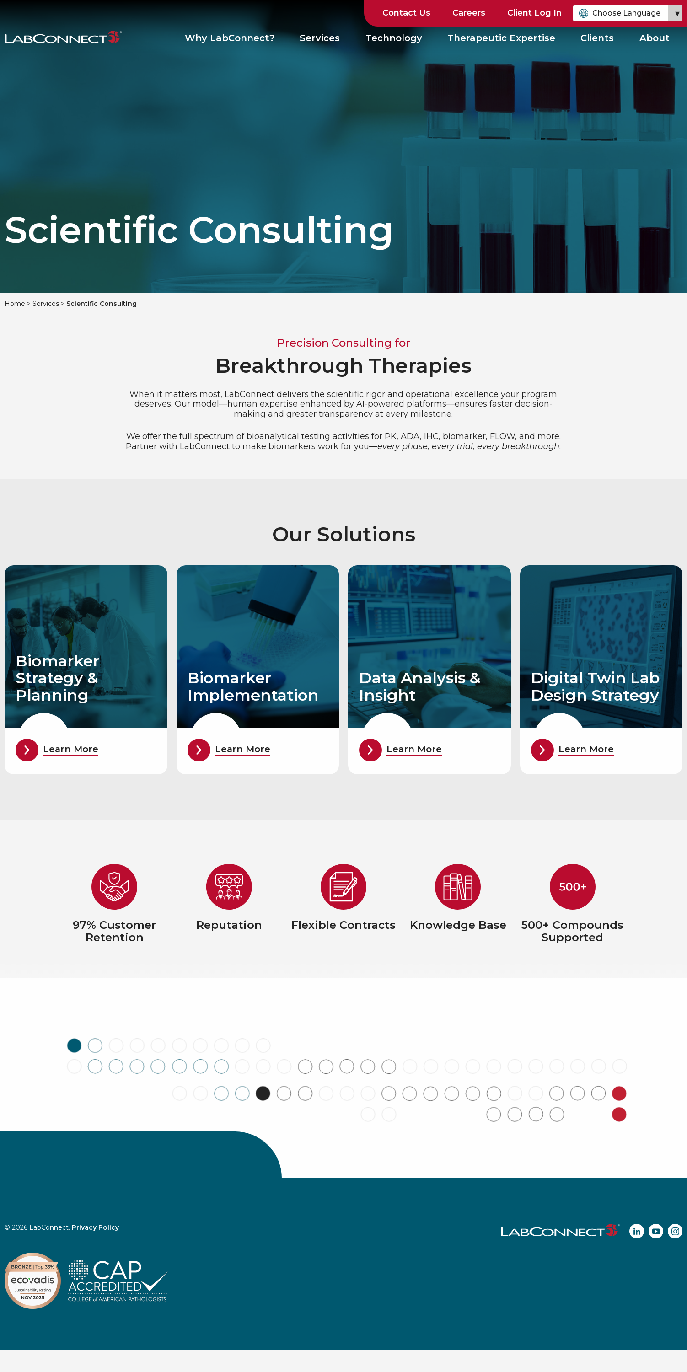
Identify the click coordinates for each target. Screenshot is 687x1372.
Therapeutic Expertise (502, 38)
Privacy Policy (95, 1227)
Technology (393, 38)
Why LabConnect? (230, 38)
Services (320, 38)
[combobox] (627, 13)
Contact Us (406, 13)
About (654, 38)
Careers (468, 13)
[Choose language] (627, 13)
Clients (597, 38)
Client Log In (534, 13)
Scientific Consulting (101, 304)
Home (15, 304)
